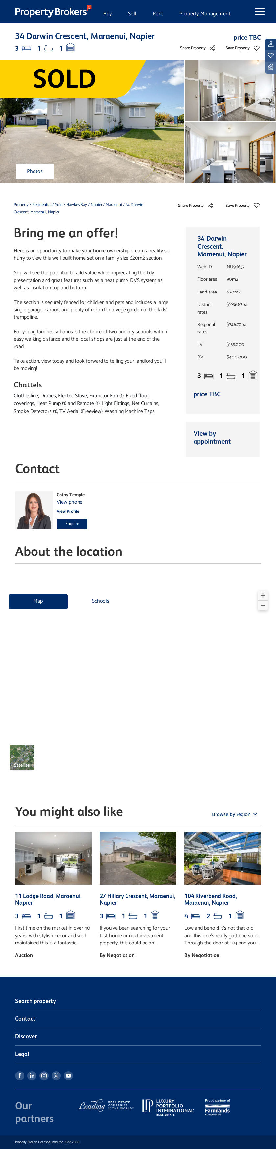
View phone (69, 502)
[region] (138, 683)
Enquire (72, 523)
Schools (100, 601)
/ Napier (95, 204)
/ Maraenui (112, 204)
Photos (35, 171)
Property (22, 204)
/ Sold (57, 204)
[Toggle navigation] (254, 11)
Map (38, 601)
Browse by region (232, 814)
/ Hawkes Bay (75, 204)
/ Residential (40, 204)
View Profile (68, 512)
